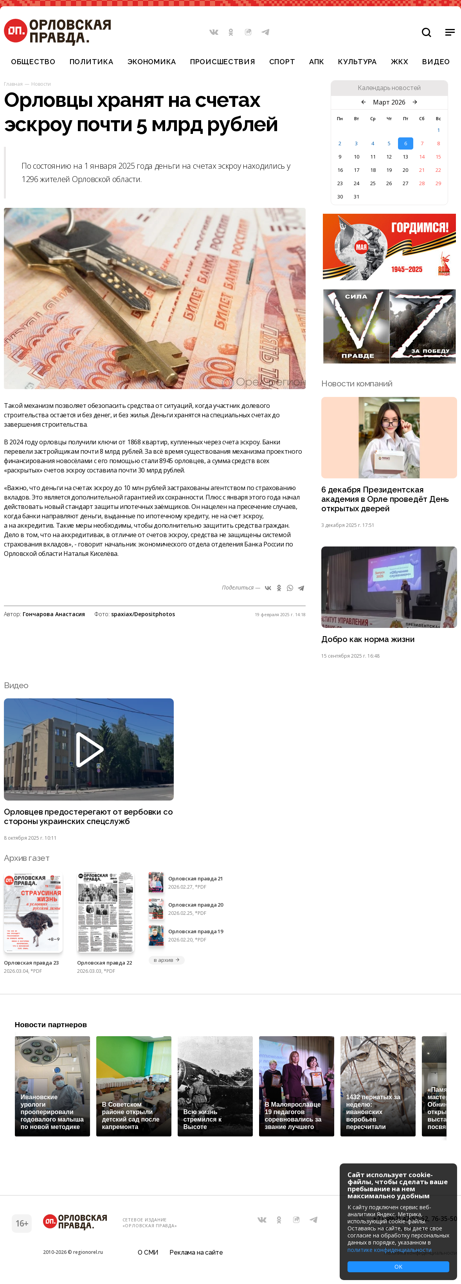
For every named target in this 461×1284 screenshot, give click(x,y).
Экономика (152, 62)
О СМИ (148, 1254)
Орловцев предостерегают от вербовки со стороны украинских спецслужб (84, 819)
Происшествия (222, 62)
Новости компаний (356, 383)
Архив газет (26, 861)
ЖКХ (399, 62)
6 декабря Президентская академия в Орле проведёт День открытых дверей (386, 500)
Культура (357, 62)
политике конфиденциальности (390, 1249)
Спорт (282, 62)
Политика (91, 62)
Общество (33, 62)
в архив (167, 963)
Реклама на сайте (196, 1254)
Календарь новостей (389, 88)
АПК (316, 62)
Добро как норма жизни (369, 641)
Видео (436, 62)
